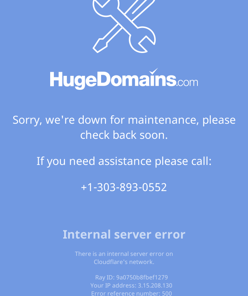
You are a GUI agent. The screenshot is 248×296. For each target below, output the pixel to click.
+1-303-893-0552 (124, 186)
